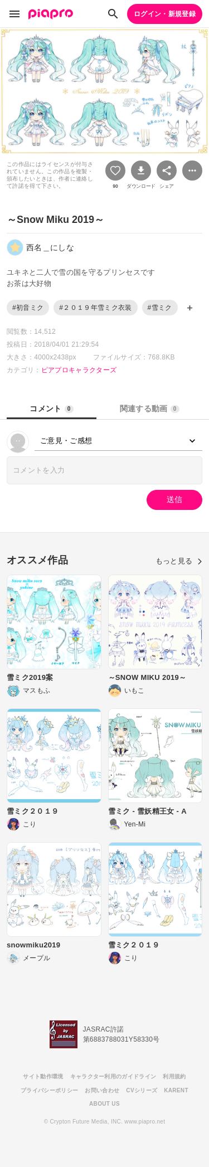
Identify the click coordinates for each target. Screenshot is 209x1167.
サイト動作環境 (43, 1076)
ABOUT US (104, 1104)
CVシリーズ (141, 1090)
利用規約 (174, 1076)
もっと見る (178, 561)
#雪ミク (160, 308)
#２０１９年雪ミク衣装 (95, 308)
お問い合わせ (102, 1090)
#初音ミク (27, 308)
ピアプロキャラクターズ (79, 370)
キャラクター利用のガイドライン (113, 1076)
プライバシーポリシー (49, 1090)
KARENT (176, 1090)
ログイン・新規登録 (165, 14)
